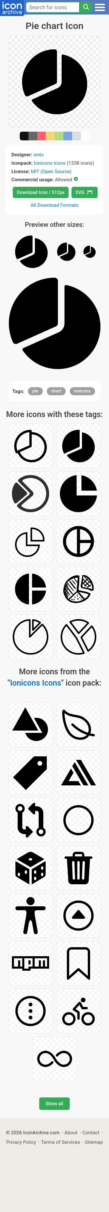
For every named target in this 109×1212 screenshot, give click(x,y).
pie (35, 391)
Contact (90, 1132)
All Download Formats (54, 205)
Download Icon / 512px (41, 192)
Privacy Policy (21, 1142)
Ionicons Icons (50, 163)
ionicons (82, 391)
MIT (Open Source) (51, 171)
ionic (38, 154)
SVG (84, 192)
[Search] (85, 7)
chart (56, 391)
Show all (54, 1103)
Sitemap (94, 1142)
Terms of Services (60, 1142)
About (71, 1132)
